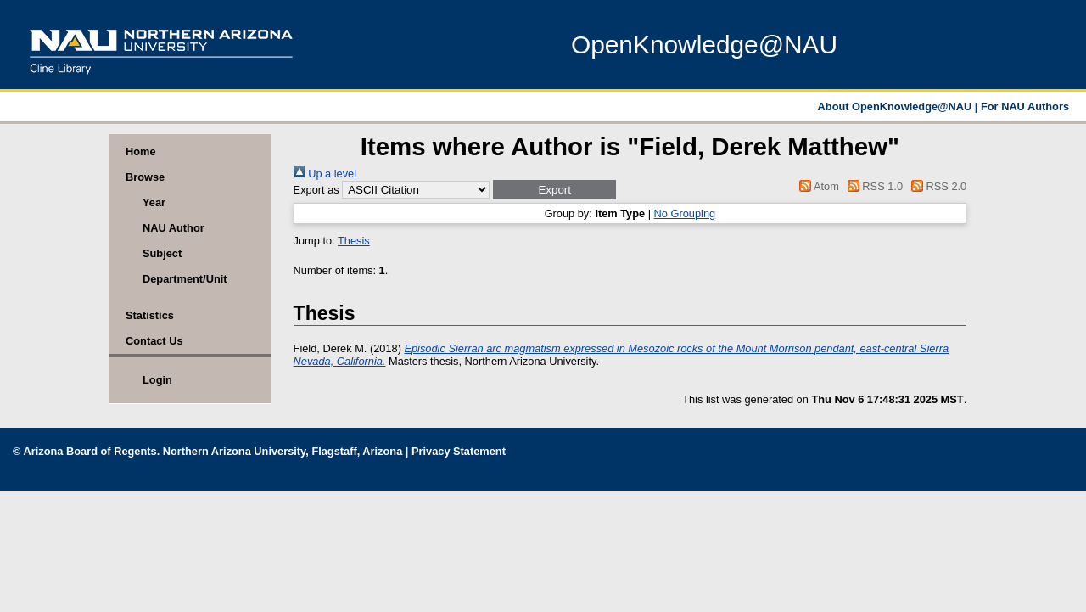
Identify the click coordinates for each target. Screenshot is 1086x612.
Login (157, 379)
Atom (816, 186)
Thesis (354, 240)
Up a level (325, 173)
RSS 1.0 (872, 186)
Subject (162, 253)
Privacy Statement (458, 451)
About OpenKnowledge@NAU (896, 106)
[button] (554, 189)
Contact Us (154, 340)
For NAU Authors (1025, 106)
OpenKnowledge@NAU (704, 45)
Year (154, 202)
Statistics (150, 315)
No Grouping (685, 213)
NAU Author (173, 228)
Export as (316, 189)
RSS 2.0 (936, 186)
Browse (145, 177)
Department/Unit (185, 278)
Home (141, 151)
